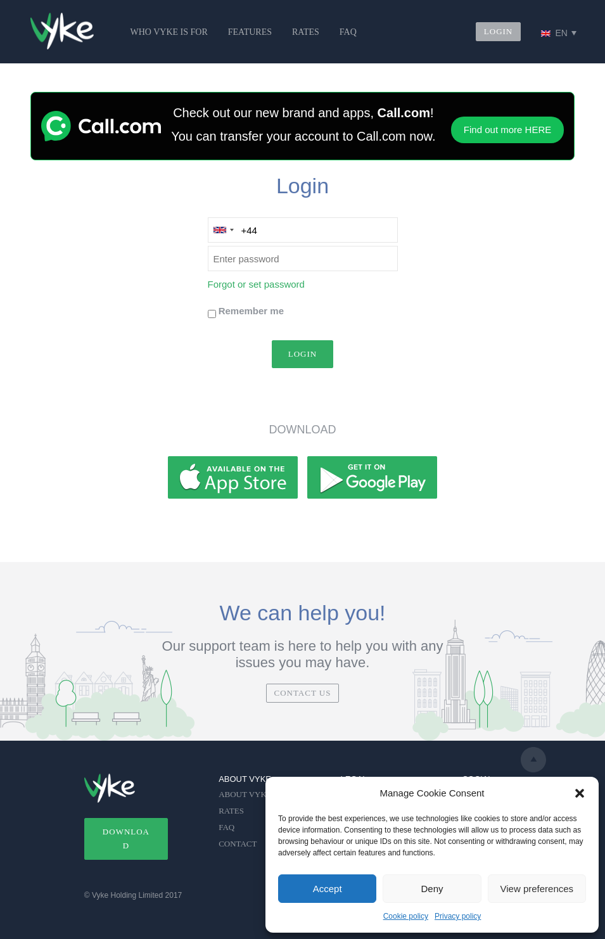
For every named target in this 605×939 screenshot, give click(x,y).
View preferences (537, 888)
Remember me (251, 310)
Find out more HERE (507, 129)
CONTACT (238, 843)
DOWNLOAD (126, 838)
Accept (327, 888)
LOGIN (498, 31)
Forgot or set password (256, 284)
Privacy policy (458, 916)
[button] (579, 793)
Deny (432, 888)
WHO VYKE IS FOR (169, 32)
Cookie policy (405, 916)
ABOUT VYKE (245, 794)
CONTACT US (302, 693)
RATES (305, 32)
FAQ (348, 32)
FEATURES (250, 32)
